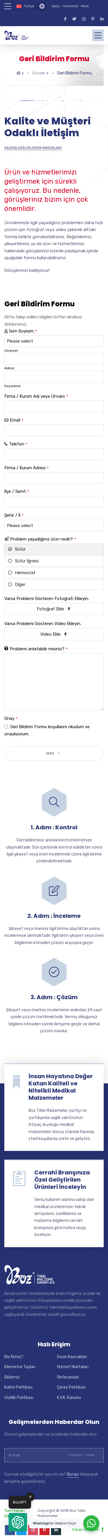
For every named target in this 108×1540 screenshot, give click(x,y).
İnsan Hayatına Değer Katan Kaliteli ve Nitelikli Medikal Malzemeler (61, 1082)
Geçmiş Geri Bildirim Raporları (33, 143)
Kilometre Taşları (19, 1362)
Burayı (73, 1470)
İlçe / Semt (16, 487)
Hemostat (70, 6)
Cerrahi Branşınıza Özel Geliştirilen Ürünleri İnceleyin (62, 1175)
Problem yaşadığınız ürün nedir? (43, 534)
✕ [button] (30, 1497)
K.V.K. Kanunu (69, 1393)
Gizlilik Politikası (18, 1393)
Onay (11, 714)
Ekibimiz (12, 1372)
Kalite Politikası (18, 1383)
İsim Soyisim (23, 326)
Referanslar (68, 1372)
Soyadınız (12, 382)
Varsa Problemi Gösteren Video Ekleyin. (42, 619)
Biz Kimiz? (13, 1352)
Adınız (9, 364)
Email (16, 415)
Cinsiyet (11, 346)
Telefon (18, 439)
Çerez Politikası (71, 1383)
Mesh (85, 6)
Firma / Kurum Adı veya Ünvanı (36, 392)
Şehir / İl (14, 511)
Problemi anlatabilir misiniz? (39, 644)
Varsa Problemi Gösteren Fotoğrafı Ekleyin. (46, 594)
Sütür (56, 6)
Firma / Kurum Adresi (26, 463)
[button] (18, 1522)
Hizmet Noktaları (72, 1362)
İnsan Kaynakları (72, 1352)
